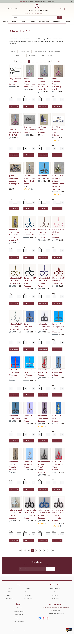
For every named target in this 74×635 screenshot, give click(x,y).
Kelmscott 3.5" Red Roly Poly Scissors (44, 373)
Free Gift (9, 596)
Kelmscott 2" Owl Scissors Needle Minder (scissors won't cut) (15, 235)
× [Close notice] (71, 1)
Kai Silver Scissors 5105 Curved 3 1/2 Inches (29, 180)
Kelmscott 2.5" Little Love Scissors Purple (44, 283)
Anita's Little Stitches (37, 11)
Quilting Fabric (32, 56)
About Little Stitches (18, 608)
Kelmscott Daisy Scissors (15, 417)
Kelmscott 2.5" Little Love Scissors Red (58, 281)
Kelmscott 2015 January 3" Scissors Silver (29, 374)
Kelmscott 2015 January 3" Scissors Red (14, 374)
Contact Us (55, 596)
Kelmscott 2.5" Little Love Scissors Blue (29, 233)
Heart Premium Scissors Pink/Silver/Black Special (44, 84)
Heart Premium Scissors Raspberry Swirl (56, 84)
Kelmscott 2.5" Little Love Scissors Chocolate (44, 234)
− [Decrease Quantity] (10, 100)
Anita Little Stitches (25, 52)
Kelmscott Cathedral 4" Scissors (57, 373)
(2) (32, 189)
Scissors (32, 22)
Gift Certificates (28, 599)
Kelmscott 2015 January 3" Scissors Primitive (58, 328)
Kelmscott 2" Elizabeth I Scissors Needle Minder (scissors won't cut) (58, 183)
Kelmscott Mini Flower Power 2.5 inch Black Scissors (29, 515)
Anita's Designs (20, 56)
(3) (60, 141)
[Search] (34, 18)
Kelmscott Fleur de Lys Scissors (43, 419)
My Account (55, 599)
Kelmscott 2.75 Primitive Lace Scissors (44, 327)
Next (51, 61)
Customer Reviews (19, 622)
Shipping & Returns (55, 589)
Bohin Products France (40, 52)
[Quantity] (15, 100)
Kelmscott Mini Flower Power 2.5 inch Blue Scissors (44, 515)
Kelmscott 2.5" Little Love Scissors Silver (15, 327)
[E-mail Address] (32, 569)
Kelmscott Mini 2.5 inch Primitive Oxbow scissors (44, 467)
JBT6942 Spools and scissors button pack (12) (14, 181)
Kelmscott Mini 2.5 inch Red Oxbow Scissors (58, 466)
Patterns (14, 22)
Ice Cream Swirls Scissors (42, 130)
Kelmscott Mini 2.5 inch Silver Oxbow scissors (15, 515)
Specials (67, 22)
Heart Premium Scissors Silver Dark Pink (15, 132)
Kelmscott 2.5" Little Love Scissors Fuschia (58, 234)
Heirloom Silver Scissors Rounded (29, 130)
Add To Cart (14, 107)
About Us (10, 9)
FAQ (55, 592)
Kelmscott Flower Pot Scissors (57, 419)
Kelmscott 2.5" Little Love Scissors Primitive (29, 283)
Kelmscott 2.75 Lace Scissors (27, 327)
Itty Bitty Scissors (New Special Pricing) (58, 132)
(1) (46, 427)
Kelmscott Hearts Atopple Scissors (13, 466)
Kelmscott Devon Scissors (27, 419)
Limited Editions (19, 615)
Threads (5, 22)
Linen (11, 56)
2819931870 (55, 611)
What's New (18, 618)
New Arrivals (9, 599)
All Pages (17, 9)
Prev (15, 61)
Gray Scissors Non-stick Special (15, 81)
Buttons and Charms (54, 52)
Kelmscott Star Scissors (43, 177)
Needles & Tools (44, 22)
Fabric (23, 22)
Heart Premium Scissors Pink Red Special (29, 83)
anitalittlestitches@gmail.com (55, 614)
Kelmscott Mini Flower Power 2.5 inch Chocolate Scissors (58, 516)
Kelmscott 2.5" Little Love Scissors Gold (15, 281)
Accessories (56, 22)
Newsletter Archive (19, 611)
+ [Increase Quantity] (33, 100)
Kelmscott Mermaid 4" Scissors (28, 465)
